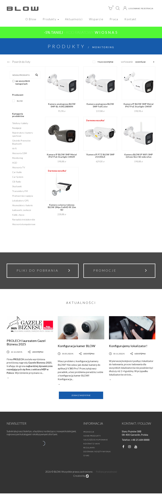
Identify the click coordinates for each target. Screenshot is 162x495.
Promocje (88, 433)
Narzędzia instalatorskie (23, 220)
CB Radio (16, 182)
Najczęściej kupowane (95, 441)
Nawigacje (17, 128)
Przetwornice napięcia (22, 196)
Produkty (50, 19)
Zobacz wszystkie (81, 397)
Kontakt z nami (91, 445)
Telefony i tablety (20, 123)
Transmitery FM (20, 191)
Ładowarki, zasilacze (21, 210)
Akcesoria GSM (19, 153)
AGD (14, 163)
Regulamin (89, 449)
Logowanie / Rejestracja (138, 8)
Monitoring (17, 158)
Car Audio (17, 172)
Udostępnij (35, 353)
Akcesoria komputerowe (23, 224)
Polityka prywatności (106, 473)
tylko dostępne (105, 62)
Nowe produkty (92, 437)
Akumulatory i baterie (22, 205)
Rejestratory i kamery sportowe (22, 135)
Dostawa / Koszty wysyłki (97, 453)
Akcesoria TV (18, 168)
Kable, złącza (18, 215)
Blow (20, 101)
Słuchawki (17, 186)
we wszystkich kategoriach (21, 83)
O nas (86, 457)
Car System (17, 177)
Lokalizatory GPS (20, 201)
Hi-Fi (14, 149)
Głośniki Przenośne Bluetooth (21, 143)
